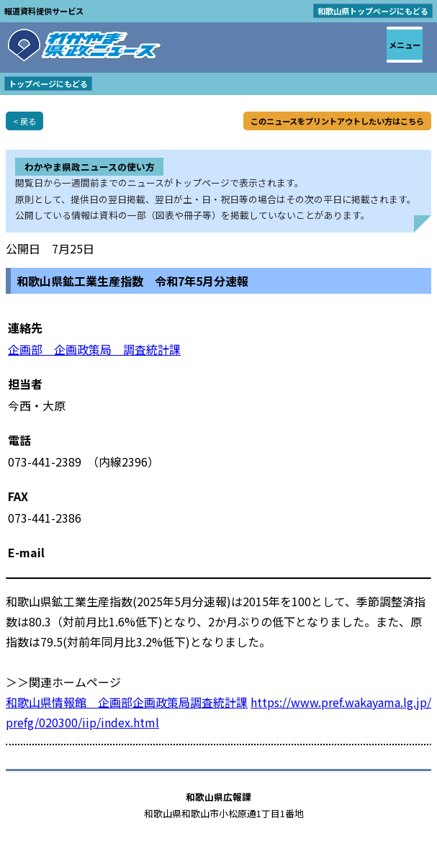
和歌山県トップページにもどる (372, 11)
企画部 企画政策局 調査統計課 (94, 349)
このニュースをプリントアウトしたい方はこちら (337, 121)
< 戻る (24, 121)
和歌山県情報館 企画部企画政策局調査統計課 (127, 702)
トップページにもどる (48, 83)
